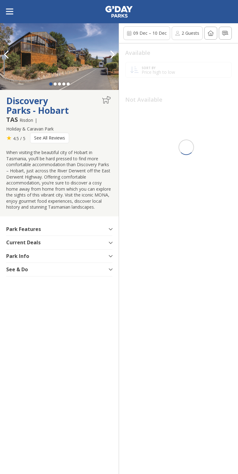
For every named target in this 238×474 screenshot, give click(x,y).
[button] (112, 54)
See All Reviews (49, 138)
